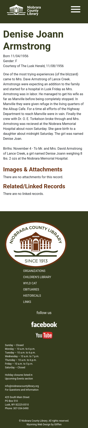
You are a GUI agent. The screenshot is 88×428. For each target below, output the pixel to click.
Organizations (34, 271)
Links (27, 302)
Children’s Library (37, 277)
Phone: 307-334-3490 (17, 408)
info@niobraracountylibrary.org (22, 386)
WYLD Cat (30, 283)
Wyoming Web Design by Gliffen (44, 424)
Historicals (32, 295)
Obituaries (31, 289)
